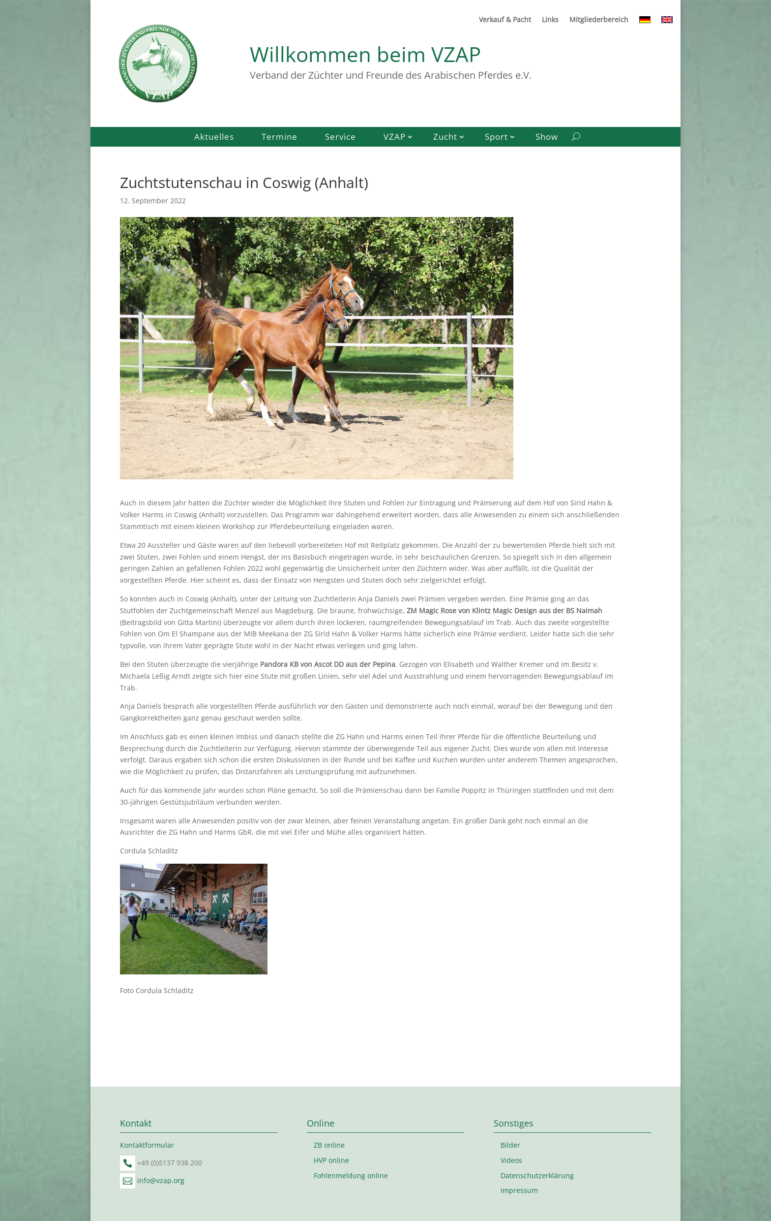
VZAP (395, 137)
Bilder (510, 1145)
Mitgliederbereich (598, 20)
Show (546, 137)
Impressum (519, 1190)
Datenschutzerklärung (537, 1175)
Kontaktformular (147, 1145)
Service (340, 137)
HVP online (331, 1160)
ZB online (329, 1145)
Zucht (445, 137)
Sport (496, 137)
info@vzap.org (160, 1180)
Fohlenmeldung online (351, 1175)
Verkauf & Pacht (505, 20)
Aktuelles (214, 137)
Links (550, 20)
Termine (279, 137)
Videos (511, 1160)
